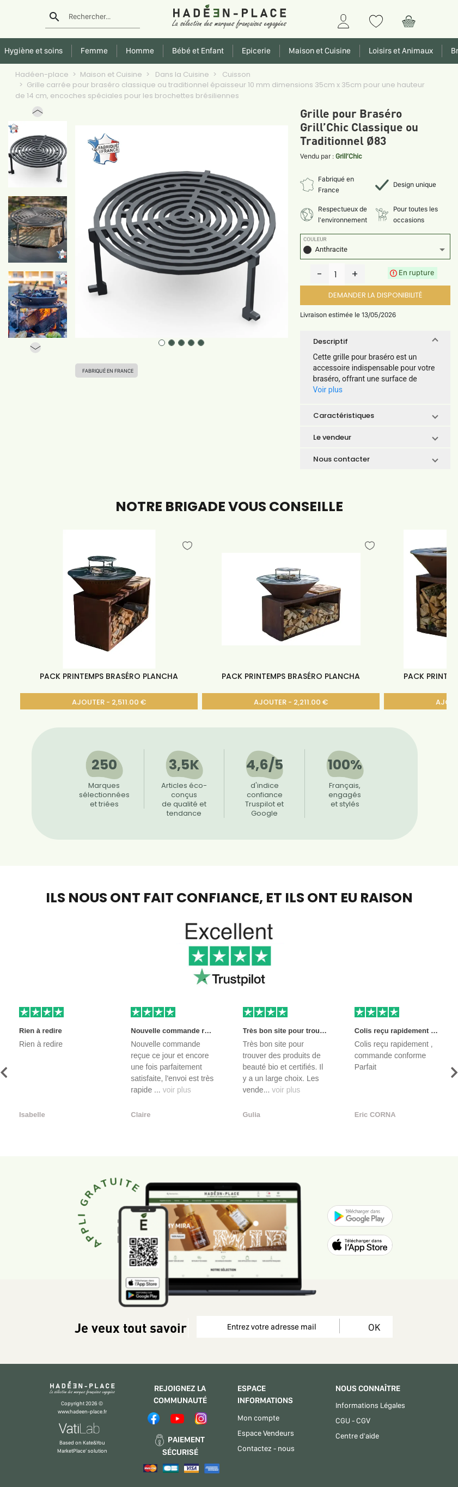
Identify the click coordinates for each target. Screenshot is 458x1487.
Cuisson (236, 74)
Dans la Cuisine (181, 74)
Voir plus (328, 389)
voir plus (177, 1089)
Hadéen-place (42, 74)
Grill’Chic (348, 156)
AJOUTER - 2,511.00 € (109, 702)
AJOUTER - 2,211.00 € (291, 702)
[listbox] (375, 251)
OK (372, 1327)
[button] (37, 114)
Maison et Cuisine (111, 74)
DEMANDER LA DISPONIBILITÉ (375, 295)
